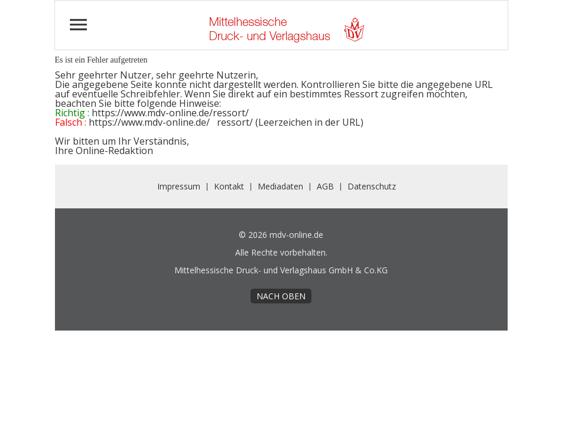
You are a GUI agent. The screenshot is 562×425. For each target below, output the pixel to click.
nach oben (281, 296)
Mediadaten (280, 186)
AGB (325, 186)
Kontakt (229, 186)
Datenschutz (371, 186)
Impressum (178, 186)
